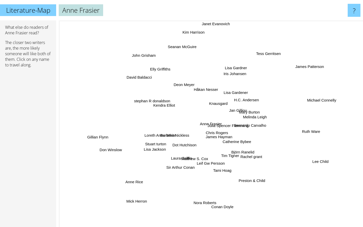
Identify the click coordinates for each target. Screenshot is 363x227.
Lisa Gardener (237, 92)
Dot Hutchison (178, 147)
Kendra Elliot (157, 104)
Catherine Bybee (235, 143)
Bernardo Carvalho (253, 125)
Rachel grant (253, 161)
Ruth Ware (305, 129)
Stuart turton (161, 140)
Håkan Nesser (204, 84)
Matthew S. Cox (193, 159)
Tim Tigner (234, 156)
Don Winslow (106, 149)
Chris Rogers (214, 133)
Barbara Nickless (178, 134)
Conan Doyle (221, 199)
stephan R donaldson (151, 100)
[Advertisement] (28, 149)
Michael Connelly (333, 100)
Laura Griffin (177, 160)
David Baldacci (128, 78)
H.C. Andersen (247, 97)
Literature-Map (28, 10)
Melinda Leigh (258, 117)
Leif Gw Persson (211, 163)
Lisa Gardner (235, 67)
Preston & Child (249, 179)
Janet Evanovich (214, 24)
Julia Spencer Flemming (226, 125)
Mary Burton (247, 109)
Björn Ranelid (241, 152)
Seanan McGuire (185, 54)
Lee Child (326, 169)
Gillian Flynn (104, 136)
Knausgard (215, 101)
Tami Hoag (222, 176)
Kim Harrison (195, 40)
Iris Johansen (232, 74)
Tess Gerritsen (268, 54)
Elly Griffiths (162, 72)
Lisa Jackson (154, 153)
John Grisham (136, 51)
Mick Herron (134, 206)
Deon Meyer (186, 76)
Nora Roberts (201, 211)
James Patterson (318, 63)
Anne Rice (138, 181)
